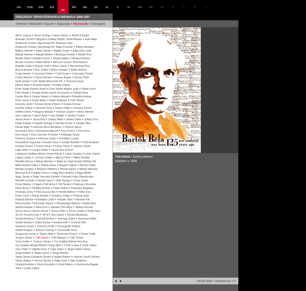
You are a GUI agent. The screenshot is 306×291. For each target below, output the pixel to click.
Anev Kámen (61, 35)
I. (217, 7)
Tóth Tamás (76, 237)
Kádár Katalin (23, 123)
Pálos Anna (22, 188)
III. (195, 7)
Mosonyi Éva (22, 172)
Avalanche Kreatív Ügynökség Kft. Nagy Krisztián (44, 46)
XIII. (85, 7)
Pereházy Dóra (24, 191)
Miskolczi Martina (47, 168)
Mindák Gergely (24, 168)
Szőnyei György (45, 230)
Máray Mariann (45, 161)
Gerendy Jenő (23, 104)
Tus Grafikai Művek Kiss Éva (70, 241)
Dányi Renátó (44, 77)
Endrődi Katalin (42, 84)
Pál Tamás (64, 184)
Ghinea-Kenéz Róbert (47, 104)
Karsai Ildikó (22, 126)
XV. (63, 10)
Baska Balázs (61, 58)
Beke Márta (43, 62)
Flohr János (22, 100)
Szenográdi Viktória (69, 226)
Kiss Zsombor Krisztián (44, 134)
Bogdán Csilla (23, 65)
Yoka (18, 268)
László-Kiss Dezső (62, 149)
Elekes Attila (22, 84)
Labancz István (82, 146)
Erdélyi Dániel (62, 84)
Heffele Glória (23, 111)
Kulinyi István (44, 146)
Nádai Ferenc (41, 172)
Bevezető (35, 24)
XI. (107, 7)
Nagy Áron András (63, 172)
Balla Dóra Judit (82, 50)
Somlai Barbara (24, 218)
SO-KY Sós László (53, 214)
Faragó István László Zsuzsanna (51, 92)
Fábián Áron (89, 88)
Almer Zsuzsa (23, 35)
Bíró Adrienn (80, 62)
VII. (151, 7)
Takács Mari (46, 233)
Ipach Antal (40, 115)
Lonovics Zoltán (43, 157)
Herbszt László (65, 111)
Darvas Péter (81, 77)
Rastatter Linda (45, 199)
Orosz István (80, 180)
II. (206, 7)
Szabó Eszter (42, 222)
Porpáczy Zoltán (60, 195)
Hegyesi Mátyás (43, 111)
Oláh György (62, 180)
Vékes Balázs (23, 260)
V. (173, 7)
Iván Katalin (57, 115)
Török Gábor (89, 245)
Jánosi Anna (22, 119)
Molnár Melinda (88, 168)
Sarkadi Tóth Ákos (61, 207)
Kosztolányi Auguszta (27, 142)
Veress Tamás (42, 260)
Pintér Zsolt (22, 195)
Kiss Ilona (84, 130)
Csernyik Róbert (43, 73)
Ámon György (42, 35)
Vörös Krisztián (46, 264)
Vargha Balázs (62, 256)
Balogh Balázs (44, 54)
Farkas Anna (80, 92)
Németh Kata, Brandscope (78, 176)
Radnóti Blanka (24, 199)
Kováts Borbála (71, 142)
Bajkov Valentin (24, 50)
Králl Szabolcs (90, 142)
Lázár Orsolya (73, 153)
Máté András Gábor (26, 165)
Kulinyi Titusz (62, 146)
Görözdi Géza (44, 107)
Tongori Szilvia (23, 237)
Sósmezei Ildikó (87, 218)
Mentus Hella (87, 165)
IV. (184, 7)
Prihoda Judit (81, 195)
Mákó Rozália (82, 157)
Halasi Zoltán (62, 107)
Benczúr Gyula (61, 62)
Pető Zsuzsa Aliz (45, 191)
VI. (162, 7)
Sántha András (24, 207)
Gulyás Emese (72, 104)
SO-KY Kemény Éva (27, 214)
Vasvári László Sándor (87, 256)
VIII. (140, 7)
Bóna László (60, 65)
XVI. (52, 7)
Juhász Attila (55, 119)
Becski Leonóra (24, 62)
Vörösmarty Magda (87, 264)
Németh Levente (25, 180)
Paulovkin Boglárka (82, 188)
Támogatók (98, 24)
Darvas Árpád (63, 77)
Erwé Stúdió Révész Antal (30, 88)
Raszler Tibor (65, 199)
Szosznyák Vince (67, 230)
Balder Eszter (62, 50)
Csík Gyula (62, 73)
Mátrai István (48, 165)
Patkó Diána (60, 188)
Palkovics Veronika (85, 184)
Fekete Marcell (60, 96)
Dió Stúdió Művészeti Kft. (48, 81)
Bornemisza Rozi (80, 65)
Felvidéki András (82, 96)
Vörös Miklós (65, 264)
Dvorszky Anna (74, 81)
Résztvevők (80, 24)
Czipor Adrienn (24, 77)
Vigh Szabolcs (78, 260)
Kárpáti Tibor (83, 123)
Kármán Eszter (64, 123)
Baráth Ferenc (42, 58)
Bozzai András (23, 69)
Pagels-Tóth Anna (44, 184)
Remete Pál (82, 199)
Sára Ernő (42, 207)
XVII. (41, 7)
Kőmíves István (47, 138)
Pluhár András (40, 195)
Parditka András (41, 188)
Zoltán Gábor (31, 268)
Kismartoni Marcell (47, 130)
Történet (21, 24)
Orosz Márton (23, 184)
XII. (96, 7)
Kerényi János (73, 126)
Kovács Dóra (51, 142)
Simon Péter (58, 210)
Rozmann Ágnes (43, 203)
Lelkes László (23, 157)
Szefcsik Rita (78, 222)
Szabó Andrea (23, 222)
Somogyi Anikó (66, 218)
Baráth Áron (85, 54)
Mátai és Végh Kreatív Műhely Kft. (76, 161)
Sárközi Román (84, 207)
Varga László (41, 252)
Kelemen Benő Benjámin (47, 126)
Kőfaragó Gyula (70, 134)
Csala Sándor (23, 73)
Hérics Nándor (85, 111)
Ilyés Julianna (23, 115)
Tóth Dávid (41, 237)
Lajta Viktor (21, 149)
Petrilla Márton (67, 191)
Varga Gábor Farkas (79, 249)
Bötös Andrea (79, 69)
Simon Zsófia (76, 210)
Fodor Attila (38, 100)
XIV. (74, 7)
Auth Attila (91, 39)
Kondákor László (69, 138)
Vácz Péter (21, 249)
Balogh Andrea (24, 54)
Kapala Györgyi (43, 123)
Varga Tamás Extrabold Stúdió (33, 256)
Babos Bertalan (85, 46)
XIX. (19, 7)
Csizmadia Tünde (82, 73)
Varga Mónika (60, 252)
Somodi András (46, 218)
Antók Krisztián (80, 35)
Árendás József (24, 39)
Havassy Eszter (82, 107)
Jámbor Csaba (76, 115)
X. (118, 7)
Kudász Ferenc (24, 146)
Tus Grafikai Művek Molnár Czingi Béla (38, 245)
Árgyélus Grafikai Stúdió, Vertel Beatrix (59, 39)
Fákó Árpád (22, 92)
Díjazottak (63, 24)
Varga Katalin (23, 252)
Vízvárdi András (24, 264)
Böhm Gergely (59, 69)
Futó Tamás (77, 100)
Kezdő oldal (204, 281)
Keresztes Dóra (24, 130)
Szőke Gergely (24, 230)
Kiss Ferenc (68, 130)
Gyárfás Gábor (24, 107)
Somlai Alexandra (77, 214)
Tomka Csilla (88, 233)
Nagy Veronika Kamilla (46, 176)
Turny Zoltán (22, 241)
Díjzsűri (49, 24)
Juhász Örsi (91, 119)
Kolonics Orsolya (25, 138)
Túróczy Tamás (42, 241)
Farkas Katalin (40, 96)
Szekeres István (24, 226)
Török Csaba (71, 245)
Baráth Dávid (23, 58)
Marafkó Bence (24, 161)
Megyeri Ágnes (68, 165)
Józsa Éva (39, 119)
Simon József (40, 210)
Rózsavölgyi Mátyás (68, 203)
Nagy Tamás (22, 176)
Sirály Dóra (93, 210)
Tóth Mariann (59, 237)
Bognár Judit (42, 65)
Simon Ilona (22, 210)
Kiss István (21, 134)
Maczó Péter (63, 157)
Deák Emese (22, 81)
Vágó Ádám (57, 249)
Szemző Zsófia (46, 226)
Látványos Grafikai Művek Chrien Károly (38, 153)
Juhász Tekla (73, 119)
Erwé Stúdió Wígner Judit (63, 88)
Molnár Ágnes (68, 168)
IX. (129, 7)
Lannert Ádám (40, 149)
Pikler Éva (85, 191)
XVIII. (30, 7)
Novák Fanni (45, 180)
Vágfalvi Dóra (39, 249)
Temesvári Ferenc (66, 233)
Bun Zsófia (41, 69)
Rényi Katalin (23, 203)
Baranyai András (65, 54)
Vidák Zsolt (60, 260)
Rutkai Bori (89, 203)
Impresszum (223, 281)
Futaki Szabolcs (58, 100)
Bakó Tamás (43, 50)
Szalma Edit (61, 222)
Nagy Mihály (84, 172)
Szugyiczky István (25, 233)
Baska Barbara (81, 58)
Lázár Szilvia (92, 153)
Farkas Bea (22, 96)
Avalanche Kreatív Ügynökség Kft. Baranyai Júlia (43, 43)
